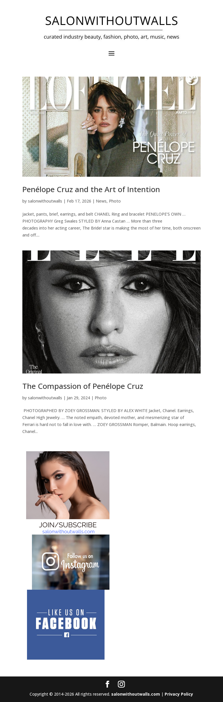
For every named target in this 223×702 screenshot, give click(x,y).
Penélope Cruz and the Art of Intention (91, 189)
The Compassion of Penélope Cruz (82, 386)
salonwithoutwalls (45, 201)
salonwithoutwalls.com (135, 694)
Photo (115, 201)
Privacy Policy (179, 694)
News (101, 201)
